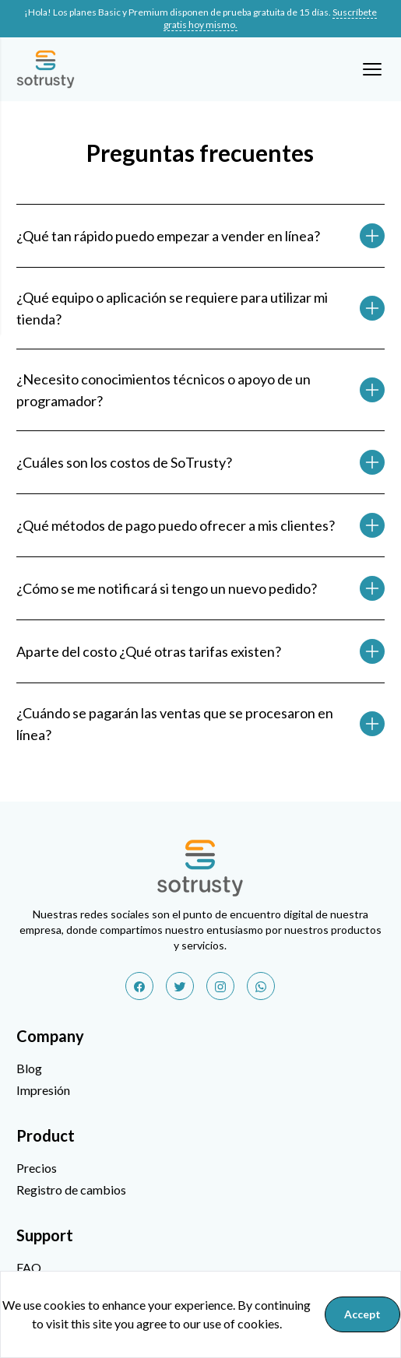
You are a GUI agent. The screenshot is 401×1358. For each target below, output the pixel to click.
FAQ (28, 1267)
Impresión (43, 1090)
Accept (362, 1314)
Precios (36, 1167)
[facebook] (139, 986)
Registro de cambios (71, 1189)
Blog (29, 1068)
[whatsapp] (261, 986)
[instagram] (220, 986)
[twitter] (180, 986)
